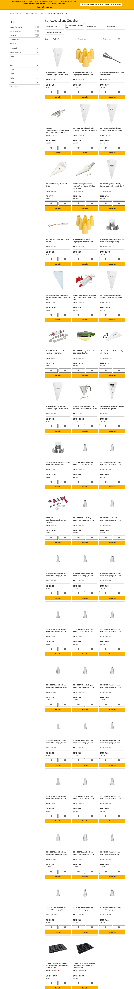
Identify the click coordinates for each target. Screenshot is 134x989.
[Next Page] (90, 39)
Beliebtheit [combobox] (107, 39)
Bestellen (58, 97)
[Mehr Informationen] (44, 7)
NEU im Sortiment (15, 31)
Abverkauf (13, 35)
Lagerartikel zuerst (16, 27)
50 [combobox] (119, 39)
